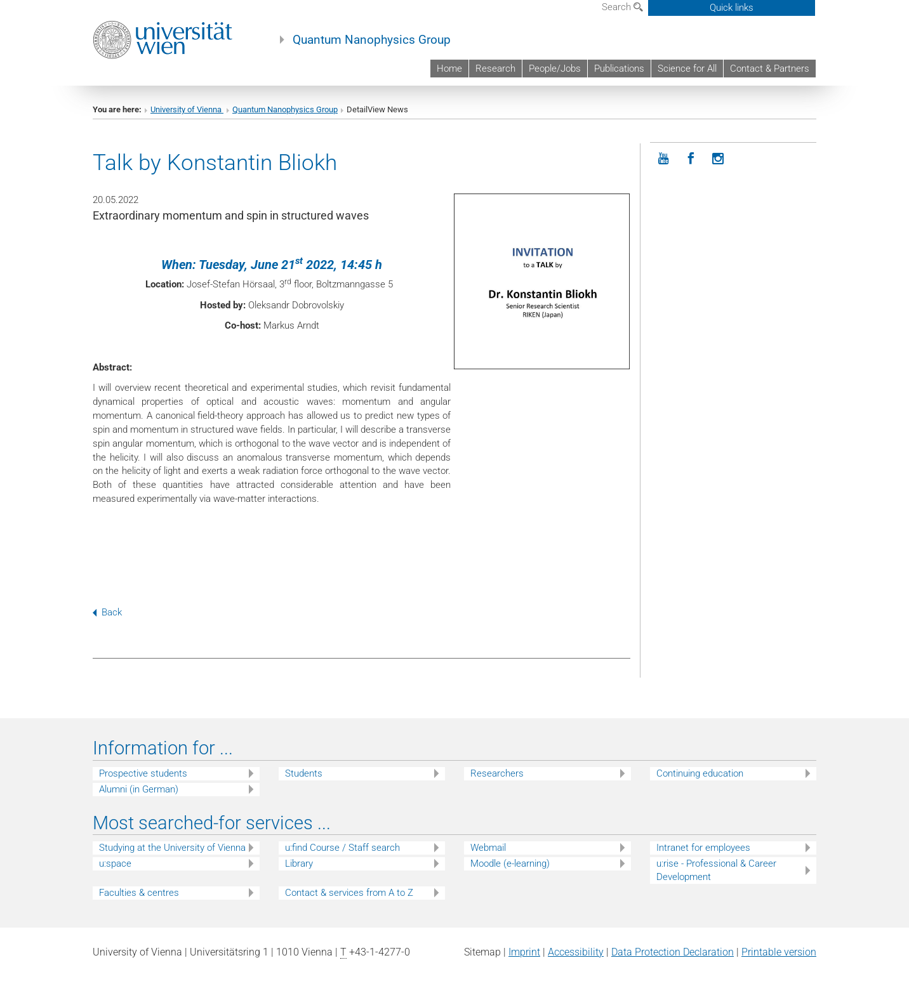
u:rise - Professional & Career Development (716, 870)
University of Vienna (186, 109)
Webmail (488, 847)
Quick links (731, 7)
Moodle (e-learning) (510, 863)
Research (495, 68)
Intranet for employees (703, 847)
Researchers (497, 773)
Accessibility (576, 952)
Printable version (778, 952)
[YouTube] (663, 159)
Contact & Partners (769, 68)
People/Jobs (555, 68)
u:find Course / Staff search (342, 847)
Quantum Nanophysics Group (372, 40)
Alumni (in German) (138, 789)
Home (449, 68)
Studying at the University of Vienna (172, 847)
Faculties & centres (139, 892)
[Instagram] (718, 159)
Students (303, 773)
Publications (619, 68)
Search (622, 7)
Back (107, 612)
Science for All (687, 68)
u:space (115, 863)
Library (299, 863)
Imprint (524, 952)
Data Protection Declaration (672, 952)
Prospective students (143, 773)
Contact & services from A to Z (349, 892)
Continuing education (699, 773)
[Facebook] (691, 159)
